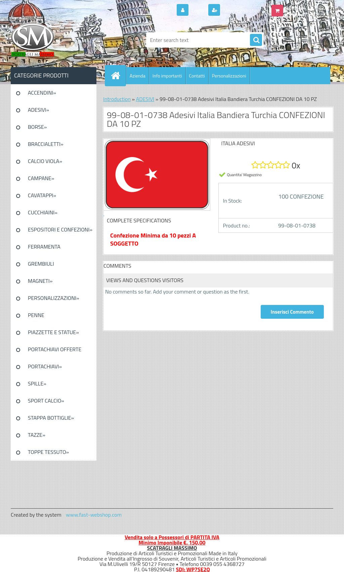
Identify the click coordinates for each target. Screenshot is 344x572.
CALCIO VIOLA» (45, 161)
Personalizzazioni (229, 75)
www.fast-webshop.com (94, 515)
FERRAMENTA (44, 247)
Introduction (117, 99)
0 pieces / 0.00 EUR (307, 8)
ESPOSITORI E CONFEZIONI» (60, 229)
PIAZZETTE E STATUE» (53, 332)
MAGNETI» (40, 281)
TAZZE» (36, 435)
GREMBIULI (41, 264)
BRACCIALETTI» (45, 144)
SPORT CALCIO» (46, 401)
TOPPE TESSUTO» (48, 452)
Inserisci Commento (292, 312)
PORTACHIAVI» (45, 366)
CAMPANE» (41, 178)
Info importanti (167, 75)
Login (197, 10)
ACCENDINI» (42, 93)
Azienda (137, 75)
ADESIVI (145, 99)
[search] (256, 40)
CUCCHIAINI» (42, 212)
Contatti (197, 75)
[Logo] (57, 40)
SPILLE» (37, 383)
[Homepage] (118, 75)
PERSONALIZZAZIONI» (53, 298)
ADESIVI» (38, 110)
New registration (241, 10)
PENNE (36, 315)
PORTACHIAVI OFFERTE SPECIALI (54, 351)
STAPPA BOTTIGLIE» (51, 418)
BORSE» (37, 127)
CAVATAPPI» (42, 195)
